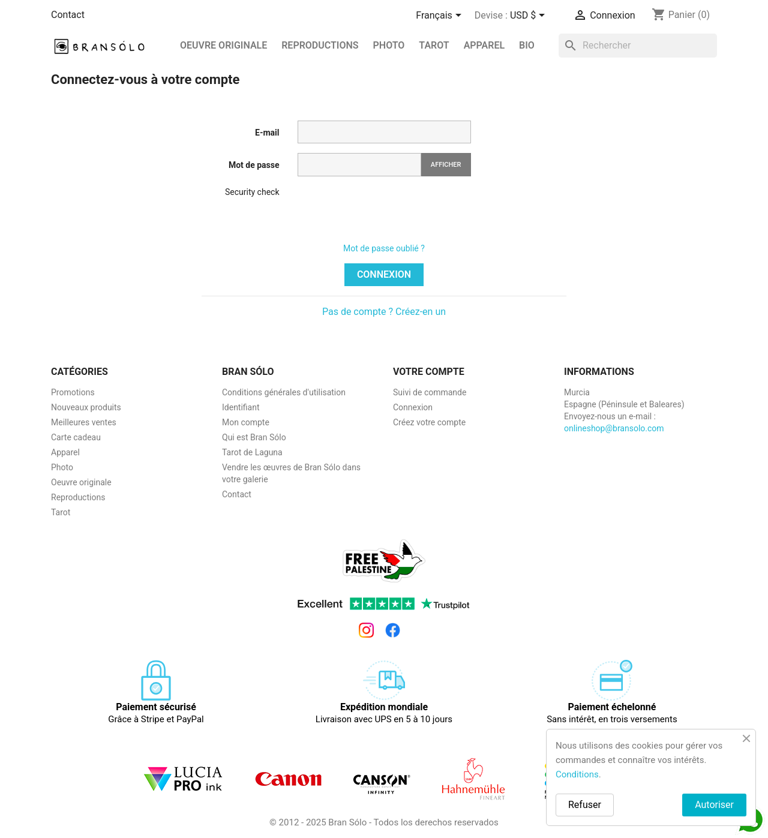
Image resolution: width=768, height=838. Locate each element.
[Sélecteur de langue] (440, 16)
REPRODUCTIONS (319, 45)
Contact (68, 14)
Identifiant (241, 407)
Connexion (384, 274)
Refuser (584, 804)
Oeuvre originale (223, 45)
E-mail (267, 132)
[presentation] (389, 209)
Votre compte (428, 371)
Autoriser (714, 804)
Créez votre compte (429, 422)
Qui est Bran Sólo (254, 437)
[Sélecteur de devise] (529, 16)
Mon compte (245, 422)
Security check (252, 192)
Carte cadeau (76, 437)
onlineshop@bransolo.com (614, 428)
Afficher (446, 165)
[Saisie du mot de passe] (359, 164)
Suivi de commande (429, 392)
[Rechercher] (638, 46)
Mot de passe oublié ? (384, 248)
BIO (527, 45)
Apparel (484, 45)
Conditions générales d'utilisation (284, 392)
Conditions (577, 774)
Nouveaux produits (86, 407)
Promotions (73, 392)
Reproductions (78, 497)
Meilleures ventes (83, 422)
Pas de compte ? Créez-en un (384, 311)
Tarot (434, 45)
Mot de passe (254, 165)
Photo (389, 45)
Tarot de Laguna (252, 452)
